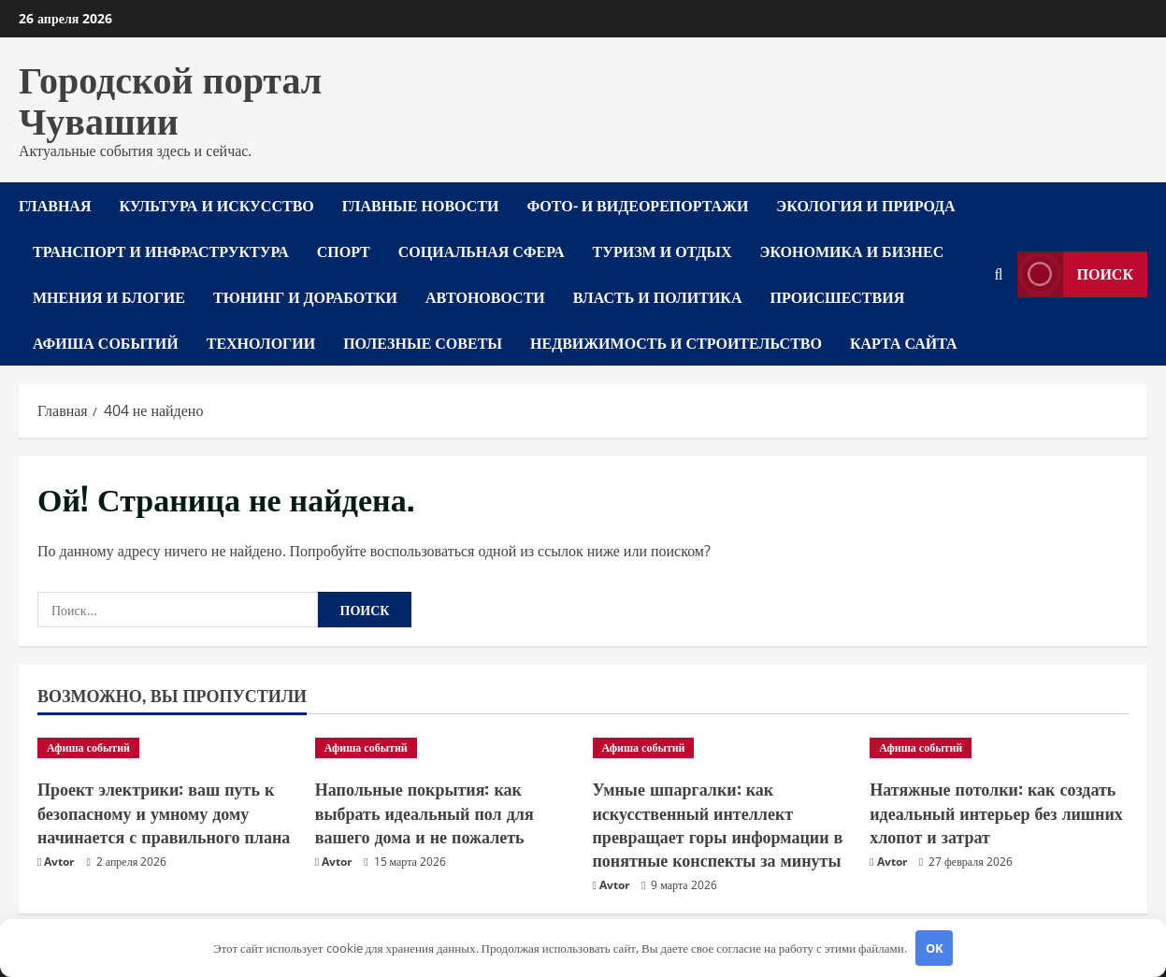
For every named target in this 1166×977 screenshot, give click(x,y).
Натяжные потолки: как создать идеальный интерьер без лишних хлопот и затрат (996, 811)
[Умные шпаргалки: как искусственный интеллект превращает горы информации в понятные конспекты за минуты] (722, 748)
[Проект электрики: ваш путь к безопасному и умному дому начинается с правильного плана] (166, 748)
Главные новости (420, 205)
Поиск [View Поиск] (1075, 274)
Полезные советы (422, 342)
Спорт (343, 250)
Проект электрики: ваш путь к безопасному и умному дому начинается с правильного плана (163, 811)
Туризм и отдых (662, 250)
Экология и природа (865, 205)
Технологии (261, 342)
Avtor (59, 861)
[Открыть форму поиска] (999, 274)
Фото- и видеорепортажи (637, 205)
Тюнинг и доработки (305, 296)
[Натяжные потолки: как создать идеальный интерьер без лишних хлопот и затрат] (999, 748)
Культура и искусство (216, 205)
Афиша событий (106, 342)
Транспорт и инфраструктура (161, 250)
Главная (55, 205)
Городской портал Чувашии (170, 97)
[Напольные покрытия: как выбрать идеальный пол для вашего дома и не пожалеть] (444, 748)
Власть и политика (657, 296)
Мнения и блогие (109, 296)
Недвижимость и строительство (676, 342)
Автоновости (485, 296)
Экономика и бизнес (852, 250)
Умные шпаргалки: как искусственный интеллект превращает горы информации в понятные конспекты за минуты (718, 823)
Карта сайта (903, 342)
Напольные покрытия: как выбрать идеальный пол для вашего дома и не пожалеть (424, 811)
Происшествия (837, 296)
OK (934, 948)
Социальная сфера (481, 250)
